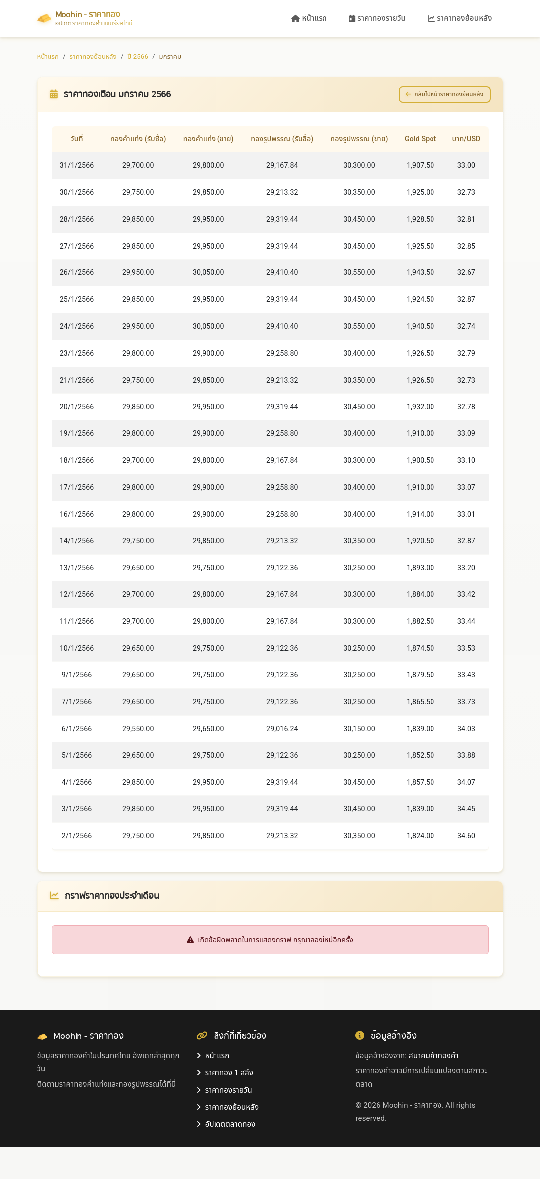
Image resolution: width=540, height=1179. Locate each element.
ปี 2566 (137, 56)
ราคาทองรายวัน (377, 18)
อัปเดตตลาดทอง (225, 1156)
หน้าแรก (309, 18)
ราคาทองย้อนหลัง (460, 18)
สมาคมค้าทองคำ (433, 1088)
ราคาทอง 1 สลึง (224, 1105)
